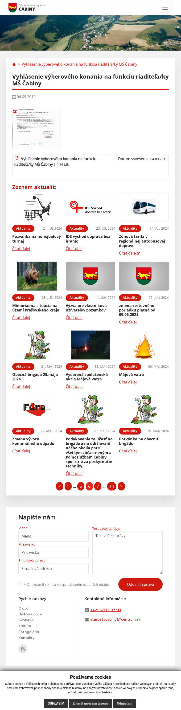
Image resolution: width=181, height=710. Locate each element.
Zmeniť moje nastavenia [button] (90, 703)
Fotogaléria (28, 632)
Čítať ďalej (21, 248)
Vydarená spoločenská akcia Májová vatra (87, 377)
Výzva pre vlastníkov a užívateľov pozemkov (87, 308)
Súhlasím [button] (56, 703)
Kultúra (24, 626)
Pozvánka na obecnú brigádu (138, 441)
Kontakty (26, 638)
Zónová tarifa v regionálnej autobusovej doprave (142, 241)
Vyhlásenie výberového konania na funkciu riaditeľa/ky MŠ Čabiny (79, 64)
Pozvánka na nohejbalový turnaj (36, 238)
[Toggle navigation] (165, 7)
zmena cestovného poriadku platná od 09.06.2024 (137, 310)
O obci (23, 608)
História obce (30, 614)
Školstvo (26, 620)
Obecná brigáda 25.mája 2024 (35, 377)
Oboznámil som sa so (67, 584)
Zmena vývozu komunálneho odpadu (33, 441)
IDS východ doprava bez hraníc (88, 238)
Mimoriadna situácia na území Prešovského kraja (35, 308)
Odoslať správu (140, 584)
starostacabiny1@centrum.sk (115, 619)
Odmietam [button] (124, 703)
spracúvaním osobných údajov (86, 584)
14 (111, 486)
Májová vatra (131, 374)
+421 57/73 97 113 (105, 610)
